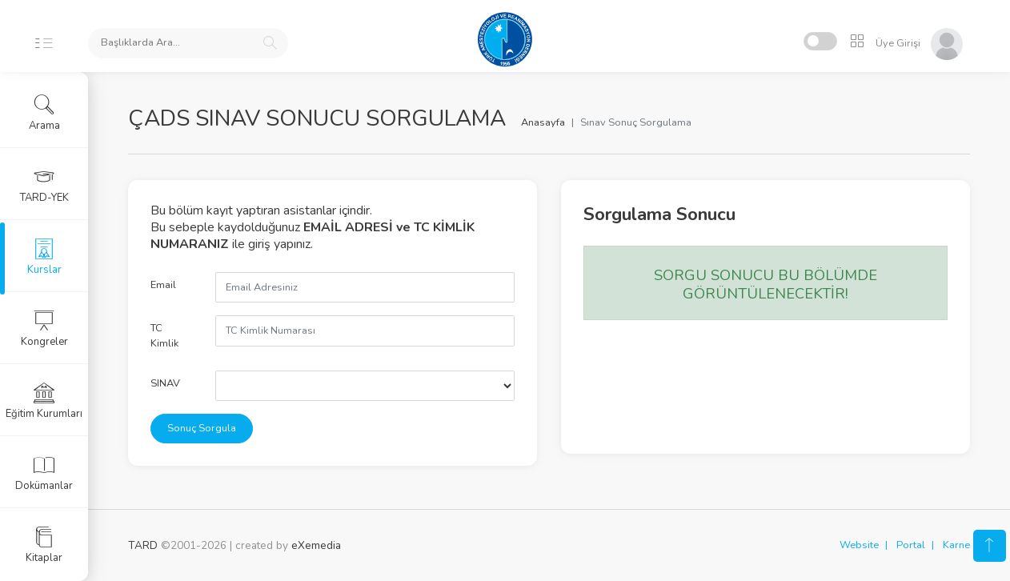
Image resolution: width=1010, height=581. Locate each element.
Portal (910, 545)
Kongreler (44, 329)
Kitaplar (44, 545)
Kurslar (44, 257)
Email (163, 285)
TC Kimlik (164, 336)
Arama (44, 113)
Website (859, 545)
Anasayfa (543, 122)
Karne (956, 545)
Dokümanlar (44, 473)
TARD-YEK (44, 185)
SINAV (165, 383)
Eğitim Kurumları (44, 401)
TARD (143, 545)
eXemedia (316, 545)
